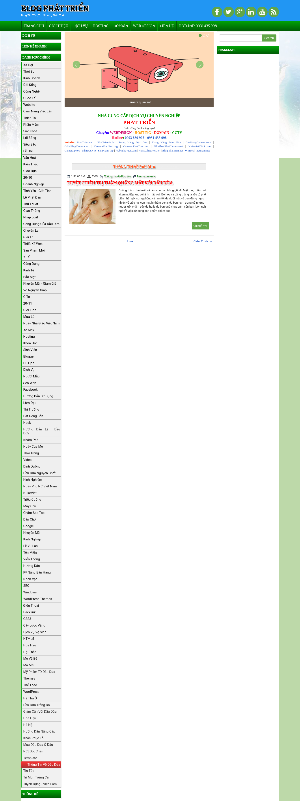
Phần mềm (31, 125)
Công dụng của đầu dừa (41, 224)
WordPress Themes (37, 599)
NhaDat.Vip (89, 150)
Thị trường (31, 409)
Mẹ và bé (30, 659)
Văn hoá (29, 158)
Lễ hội (28, 151)
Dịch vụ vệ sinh (35, 632)
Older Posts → (203, 241)
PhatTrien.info (105, 142)
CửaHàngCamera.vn (76, 146)
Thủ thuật (30, 204)
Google (28, 526)
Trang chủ (34, 26)
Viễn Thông (31, 559)
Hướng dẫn (31, 566)
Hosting (101, 26)
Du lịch (28, 363)
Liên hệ (167, 26)
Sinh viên (30, 350)
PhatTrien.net (85, 142)
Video (27, 460)
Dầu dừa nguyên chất (39, 473)
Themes (29, 678)
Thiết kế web (33, 244)
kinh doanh (31, 78)
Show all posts (168, 167)
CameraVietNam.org (106, 146)
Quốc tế (29, 98)
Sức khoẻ (30, 131)
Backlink (29, 612)
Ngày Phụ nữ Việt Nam (40, 486)
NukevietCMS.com (199, 146)
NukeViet (30, 493)
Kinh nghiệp (32, 539)
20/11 (27, 303)
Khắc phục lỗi (33, 738)
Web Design (144, 26)
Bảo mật (29, 277)
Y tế (26, 257)
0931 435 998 (157, 138)
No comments (146, 176)
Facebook (30, 390)
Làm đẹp (30, 403)
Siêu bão (29, 144)
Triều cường (32, 500)
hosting (29, 337)
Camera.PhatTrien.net (135, 146)
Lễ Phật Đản (32, 197)
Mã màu (29, 665)
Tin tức (28, 771)
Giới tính (29, 310)
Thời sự (29, 72)
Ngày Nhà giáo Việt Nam (41, 323)
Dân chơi (30, 519)
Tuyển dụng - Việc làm (40, 784)
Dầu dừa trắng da (36, 705)
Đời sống (30, 85)
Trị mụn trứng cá (36, 777)
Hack (27, 423)
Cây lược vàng (34, 625)
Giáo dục (30, 171)
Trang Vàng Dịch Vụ (133, 142)
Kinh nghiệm (32, 480)
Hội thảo (30, 652)
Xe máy (28, 330)
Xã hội (28, 65)
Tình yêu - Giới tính (37, 191)
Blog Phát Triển (55, 8)
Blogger (29, 356)
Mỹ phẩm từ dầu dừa (39, 672)
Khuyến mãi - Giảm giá (39, 284)
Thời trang (31, 453)
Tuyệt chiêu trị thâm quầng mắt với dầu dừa (120, 183)
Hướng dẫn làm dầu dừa (41, 431)
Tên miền (30, 553)
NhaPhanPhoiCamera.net (168, 146)
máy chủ (29, 506)
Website (29, 105)
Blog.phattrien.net (172, 150)
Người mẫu (31, 376)
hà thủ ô (30, 698)
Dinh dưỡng (32, 466)
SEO (26, 586)
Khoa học (30, 343)
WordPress (31, 692)
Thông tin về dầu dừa (117, 176)
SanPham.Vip (106, 150)
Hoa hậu (29, 718)
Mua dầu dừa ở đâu (38, 745)
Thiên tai (30, 118)
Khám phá (31, 440)
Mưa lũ (28, 317)
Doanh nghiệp (33, 184)
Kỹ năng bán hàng (37, 572)
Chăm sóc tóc (34, 513)
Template (30, 758)
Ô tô (26, 297)
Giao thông (31, 211)
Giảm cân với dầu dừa (40, 712)
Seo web (29, 383)
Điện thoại (31, 606)
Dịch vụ (80, 26)
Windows (30, 592)
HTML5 (28, 639)
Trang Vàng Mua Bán (166, 142)
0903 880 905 (134, 138)
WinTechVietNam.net (197, 150)
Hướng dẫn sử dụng (38, 396)
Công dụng (31, 264)
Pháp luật (30, 217)
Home (129, 241)
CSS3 (27, 619)
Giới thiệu (58, 26)
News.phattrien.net (149, 150)
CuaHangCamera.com (198, 142)
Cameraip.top (72, 150)
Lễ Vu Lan (30, 546)
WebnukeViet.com (126, 150)
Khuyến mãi (32, 533)
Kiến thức (30, 164)
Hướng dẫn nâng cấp (39, 731)
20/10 (27, 178)
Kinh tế (28, 270)
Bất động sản (33, 416)
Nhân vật (30, 579)
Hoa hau (29, 645)
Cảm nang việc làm (38, 111)
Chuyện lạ (31, 231)
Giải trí (28, 237)
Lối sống (29, 138)
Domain (121, 26)
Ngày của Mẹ (33, 447)
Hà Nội (28, 725)
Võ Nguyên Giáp (35, 290)
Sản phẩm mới (34, 250)
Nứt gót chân (33, 751)
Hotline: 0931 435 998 (198, 26)
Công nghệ (31, 91)
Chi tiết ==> (201, 225)
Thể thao (30, 685)
